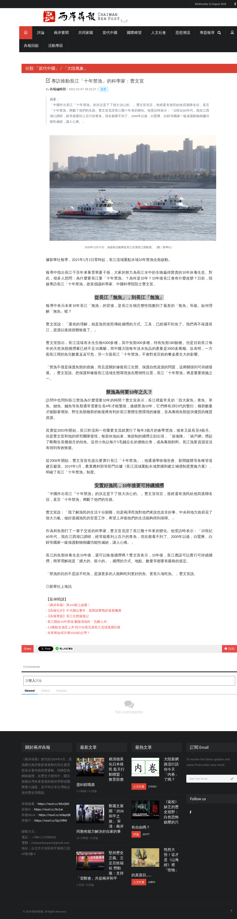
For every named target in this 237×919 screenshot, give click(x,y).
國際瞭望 (123, 32)
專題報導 (196, 32)
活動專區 (44, 45)
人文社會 (147, 32)
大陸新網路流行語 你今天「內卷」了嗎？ (160, 769)
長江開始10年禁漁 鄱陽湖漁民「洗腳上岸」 (68, 622)
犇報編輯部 (47, 89)
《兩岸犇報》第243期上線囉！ (58, 605)
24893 (140, 882)
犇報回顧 (20, 45)
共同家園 (75, 32)
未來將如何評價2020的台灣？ (58, 633)
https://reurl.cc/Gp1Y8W (40, 821)
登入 (21, 681)
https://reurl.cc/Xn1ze (37, 809)
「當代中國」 (36, 68)
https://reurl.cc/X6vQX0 (42, 804)
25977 (135, 834)
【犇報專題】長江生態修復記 (57, 616)
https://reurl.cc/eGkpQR (44, 815)
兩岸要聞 (50, 32)
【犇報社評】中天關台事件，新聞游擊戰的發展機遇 (73, 611)
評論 (30, 32)
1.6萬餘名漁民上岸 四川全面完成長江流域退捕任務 (73, 627)
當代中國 (99, 32)
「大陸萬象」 (64, 68)
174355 (141, 786)
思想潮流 (172, 32)
